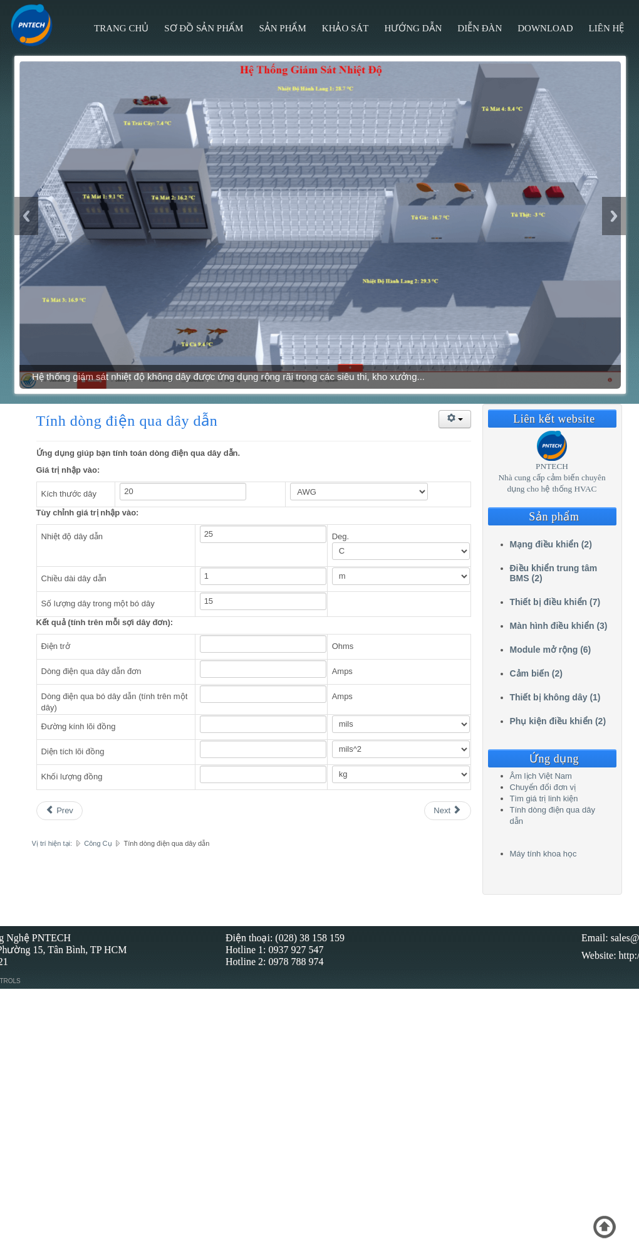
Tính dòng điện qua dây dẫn (127, 421)
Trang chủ (121, 28)
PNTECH (552, 466)
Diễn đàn (479, 28)
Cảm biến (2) (536, 673)
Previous (26, 216)
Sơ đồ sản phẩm (203, 28)
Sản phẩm (282, 28)
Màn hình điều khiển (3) (559, 626)
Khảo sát (345, 28)
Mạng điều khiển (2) (551, 544)
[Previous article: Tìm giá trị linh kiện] (59, 810)
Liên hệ (607, 28)
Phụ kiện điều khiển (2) (558, 721)
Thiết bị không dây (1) (555, 697)
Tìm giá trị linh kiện (544, 798)
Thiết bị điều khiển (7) (555, 602)
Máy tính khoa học (543, 853)
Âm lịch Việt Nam (541, 776)
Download (545, 28)
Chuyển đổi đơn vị (543, 787)
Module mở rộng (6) (550, 650)
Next (614, 216)
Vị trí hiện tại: (52, 843)
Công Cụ (98, 843)
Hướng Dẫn (413, 28)
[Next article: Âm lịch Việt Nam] (447, 810)
